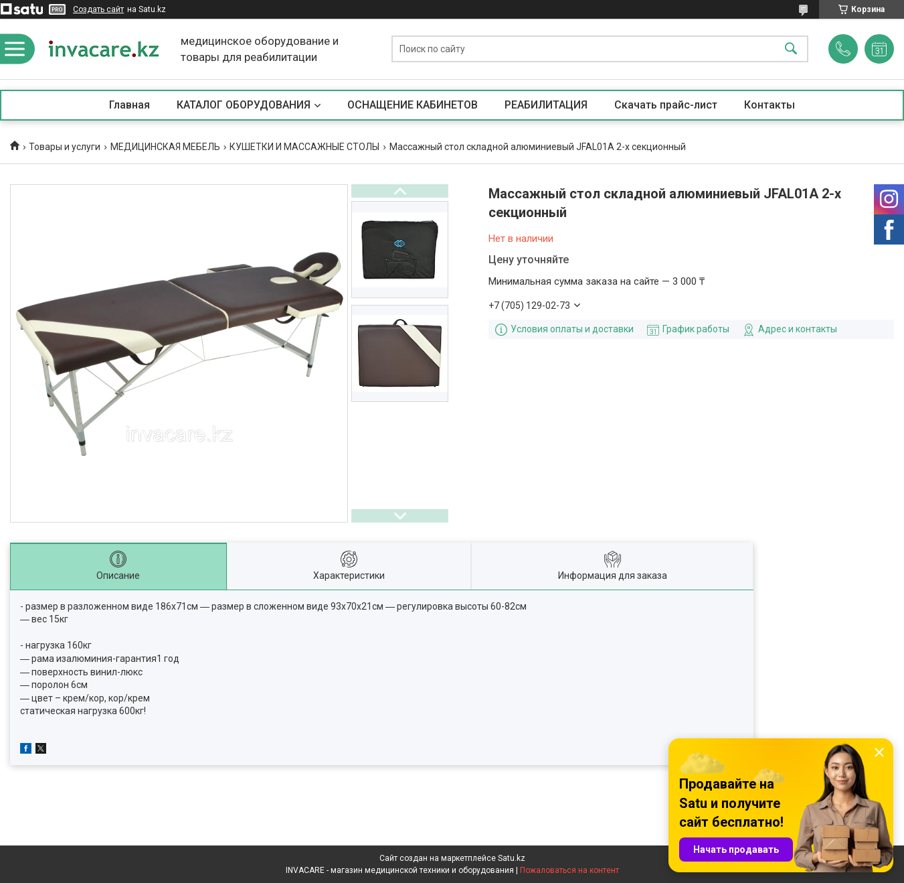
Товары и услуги (64, 146)
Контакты (769, 104)
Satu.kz (511, 858)
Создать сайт (98, 9)
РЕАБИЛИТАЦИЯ (546, 104)
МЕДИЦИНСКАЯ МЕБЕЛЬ (165, 146)
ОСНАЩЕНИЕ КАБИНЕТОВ (412, 104)
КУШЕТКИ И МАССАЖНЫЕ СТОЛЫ (304, 146)
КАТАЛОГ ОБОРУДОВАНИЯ (243, 104)
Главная (129, 104)
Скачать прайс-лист (665, 104)
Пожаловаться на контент (569, 870)
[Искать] (791, 49)
